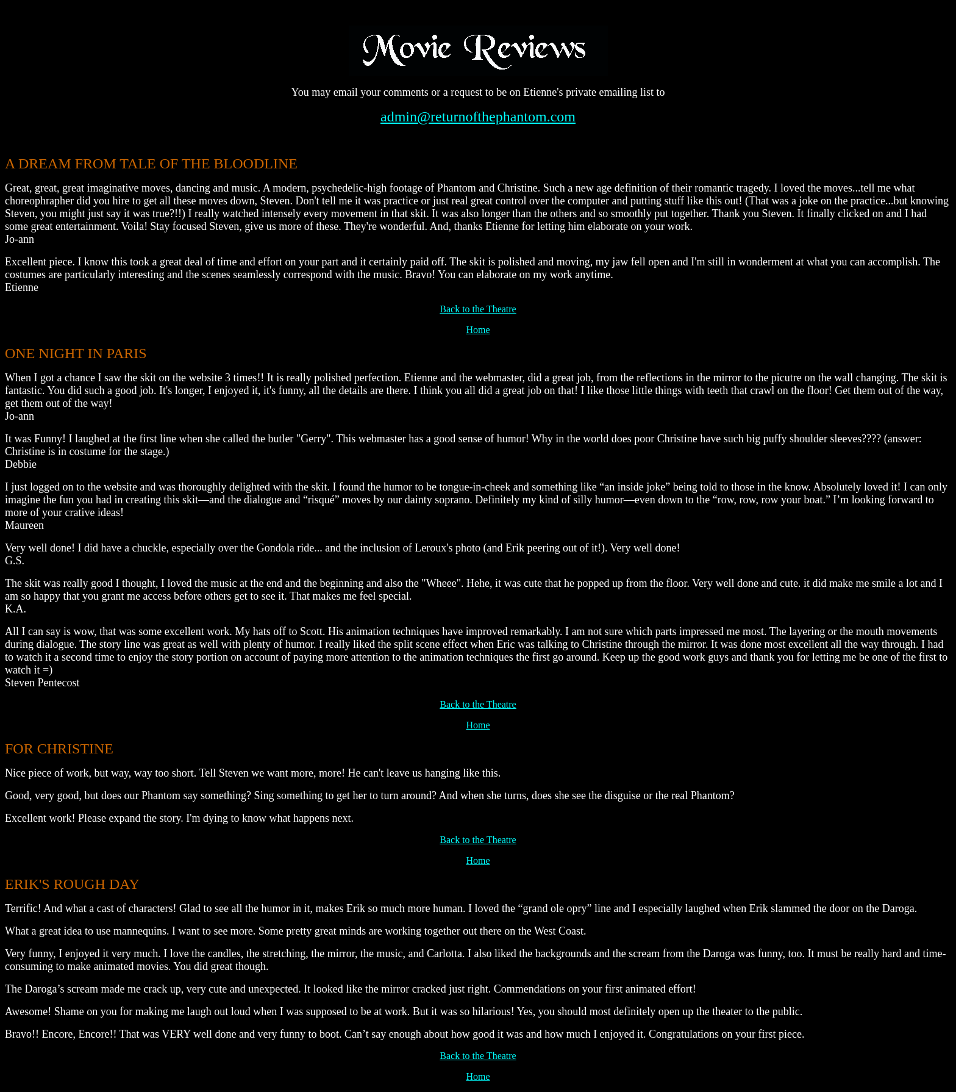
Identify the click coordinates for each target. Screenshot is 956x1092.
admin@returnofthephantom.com (478, 116)
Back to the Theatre (478, 309)
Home (478, 330)
